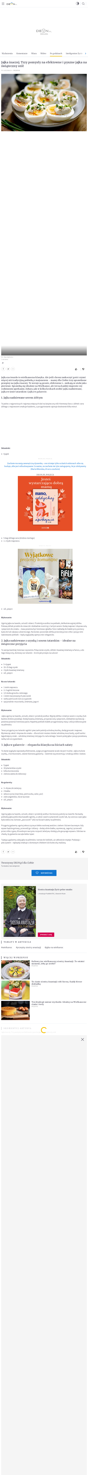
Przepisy (16, 70)
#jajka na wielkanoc (54, 947)
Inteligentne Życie (74, 53)
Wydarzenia (7, 53)
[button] (77, 3)
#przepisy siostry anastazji (28, 947)
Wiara (34, 53)
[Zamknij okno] (82, 1039)
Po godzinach (56, 53)
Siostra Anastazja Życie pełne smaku (55, 889)
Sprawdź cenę (46, 934)
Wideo (43, 53)
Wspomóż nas (44, 873)
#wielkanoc (6, 947)
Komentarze (21, 53)
